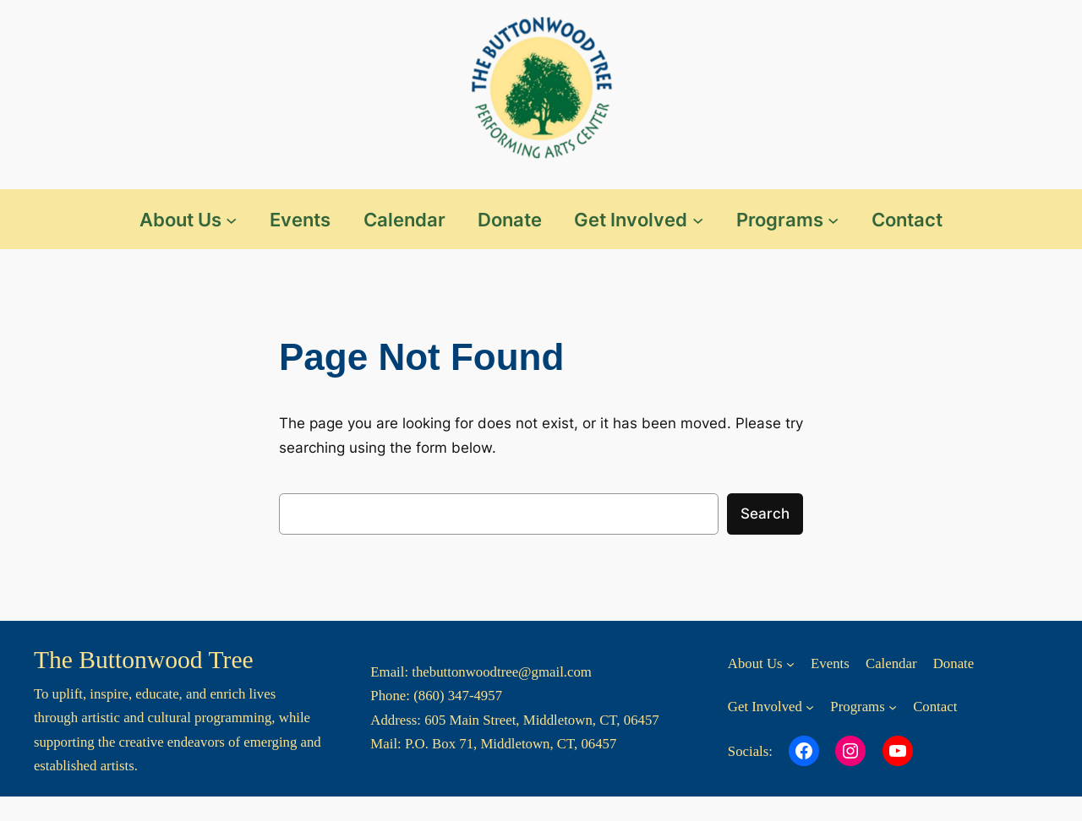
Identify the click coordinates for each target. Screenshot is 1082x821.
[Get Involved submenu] (697, 219)
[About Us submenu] (231, 219)
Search (765, 513)
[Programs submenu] (833, 219)
